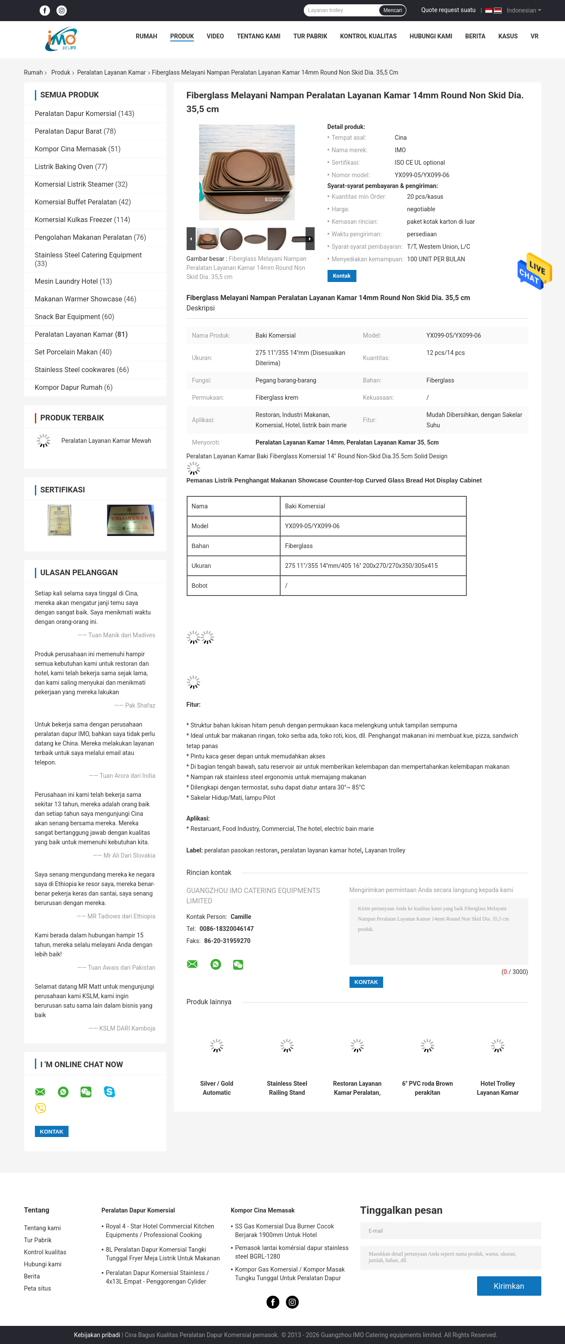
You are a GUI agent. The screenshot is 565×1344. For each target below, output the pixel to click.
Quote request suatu (448, 9)
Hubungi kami (431, 36)
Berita (475, 36)
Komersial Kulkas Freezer (73, 220)
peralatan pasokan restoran (241, 850)
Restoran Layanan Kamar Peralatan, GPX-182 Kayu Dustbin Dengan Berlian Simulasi (357, 1088)
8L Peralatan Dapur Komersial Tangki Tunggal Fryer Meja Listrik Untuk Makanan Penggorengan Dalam (163, 1255)
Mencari (393, 10)
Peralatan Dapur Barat (68, 131)
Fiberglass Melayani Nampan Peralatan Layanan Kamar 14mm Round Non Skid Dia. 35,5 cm (247, 267)
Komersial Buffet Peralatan (76, 202)
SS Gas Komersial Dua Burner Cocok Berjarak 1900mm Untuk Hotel (284, 1230)
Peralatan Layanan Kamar (111, 72)
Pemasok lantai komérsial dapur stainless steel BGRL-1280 (292, 1252)
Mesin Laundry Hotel (66, 281)
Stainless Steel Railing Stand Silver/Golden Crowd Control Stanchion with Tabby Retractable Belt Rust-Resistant (287, 1088)
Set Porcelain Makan (66, 352)
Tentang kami (259, 36)
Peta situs (37, 1288)
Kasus (508, 36)
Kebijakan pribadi (97, 1334)
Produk (182, 36)
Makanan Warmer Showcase (78, 299)
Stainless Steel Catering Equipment (88, 255)
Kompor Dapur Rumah (69, 387)
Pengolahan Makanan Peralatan (83, 237)
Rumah (146, 36)
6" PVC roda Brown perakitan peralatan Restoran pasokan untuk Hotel (427, 1088)
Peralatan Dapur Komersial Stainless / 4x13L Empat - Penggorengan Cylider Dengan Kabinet (157, 1278)
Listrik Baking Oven (64, 167)
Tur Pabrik (310, 36)
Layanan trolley (385, 850)
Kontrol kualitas (368, 36)
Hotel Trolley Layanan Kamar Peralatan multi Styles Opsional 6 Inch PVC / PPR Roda (497, 1088)
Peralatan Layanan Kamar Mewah (106, 440)
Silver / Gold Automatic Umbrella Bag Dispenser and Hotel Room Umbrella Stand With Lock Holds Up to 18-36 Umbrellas (217, 1088)
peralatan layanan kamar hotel (321, 850)
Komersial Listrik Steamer (74, 184)
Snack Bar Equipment (67, 317)
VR (534, 36)
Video (215, 36)
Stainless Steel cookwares (75, 370)
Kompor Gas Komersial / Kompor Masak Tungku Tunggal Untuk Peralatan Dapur (290, 1273)
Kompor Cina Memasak (71, 149)
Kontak (342, 276)
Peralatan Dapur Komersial (76, 114)
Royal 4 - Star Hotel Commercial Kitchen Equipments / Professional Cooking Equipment (160, 1232)
